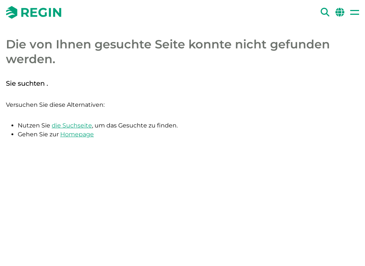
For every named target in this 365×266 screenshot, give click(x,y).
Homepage (77, 134)
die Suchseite (72, 125)
